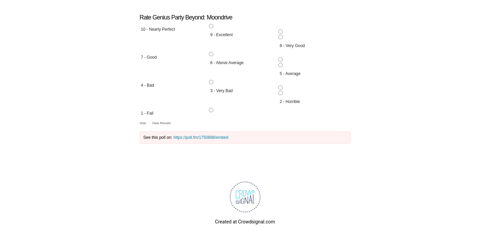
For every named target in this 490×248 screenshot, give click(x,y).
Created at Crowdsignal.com (245, 221)
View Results (161, 123)
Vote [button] (143, 123)
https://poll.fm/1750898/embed (201, 137)
